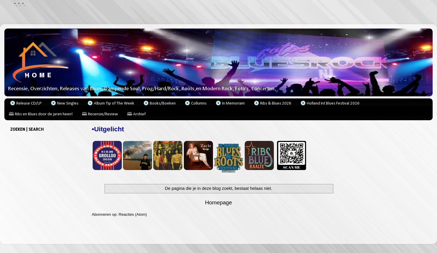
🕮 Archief (136, 114)
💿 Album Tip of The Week (110, 103)
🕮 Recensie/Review (100, 114)
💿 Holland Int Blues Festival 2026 (330, 103)
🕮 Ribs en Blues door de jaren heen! (41, 114)
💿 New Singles (64, 103)
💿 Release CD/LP (26, 103)
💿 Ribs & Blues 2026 (272, 103)
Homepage (218, 202)
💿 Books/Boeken (159, 103)
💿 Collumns (196, 103)
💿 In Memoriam (230, 103)
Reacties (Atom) (133, 214)
